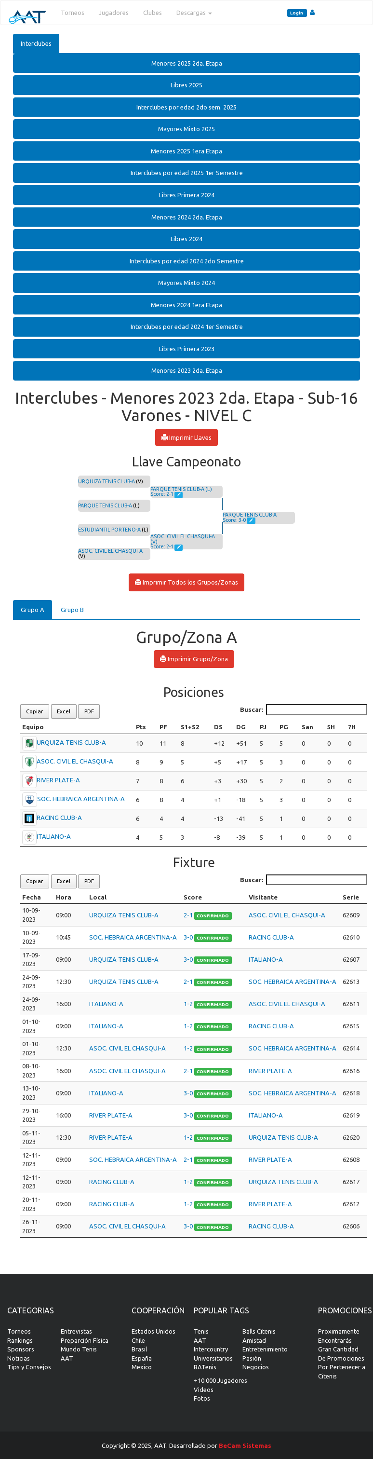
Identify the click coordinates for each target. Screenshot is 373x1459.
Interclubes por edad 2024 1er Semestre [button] (187, 326)
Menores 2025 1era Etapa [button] (186, 151)
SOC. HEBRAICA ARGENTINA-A (81, 798)
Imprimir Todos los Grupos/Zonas (186, 582)
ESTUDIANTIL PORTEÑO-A (109, 529)
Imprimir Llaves (186, 437)
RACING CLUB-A (59, 817)
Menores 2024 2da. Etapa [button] (186, 217)
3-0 (189, 937)
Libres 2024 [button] (186, 238)
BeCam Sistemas (245, 1445)
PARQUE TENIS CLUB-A (105, 505)
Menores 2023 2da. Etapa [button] (186, 370)
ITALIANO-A (54, 836)
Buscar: (304, 709)
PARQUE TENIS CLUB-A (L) (181, 489)
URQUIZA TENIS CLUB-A (106, 481)
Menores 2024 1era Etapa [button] (186, 304)
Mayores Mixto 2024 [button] (186, 282)
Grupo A (32, 609)
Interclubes (36, 43)
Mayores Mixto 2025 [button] (186, 128)
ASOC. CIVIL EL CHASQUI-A (110, 551)
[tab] (186, 63)
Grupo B (72, 609)
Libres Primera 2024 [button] (186, 194)
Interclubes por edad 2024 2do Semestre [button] (187, 261)
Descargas (194, 12)
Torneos (72, 12)
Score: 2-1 (162, 494)
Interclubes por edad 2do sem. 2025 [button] (186, 107)
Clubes (152, 12)
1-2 (189, 1003)
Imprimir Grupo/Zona (194, 658)
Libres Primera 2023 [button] (186, 348)
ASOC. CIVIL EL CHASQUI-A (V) (182, 539)
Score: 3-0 (235, 520)
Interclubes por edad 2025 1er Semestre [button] (187, 172)
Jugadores (114, 12)
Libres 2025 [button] (186, 85)
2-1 (189, 915)
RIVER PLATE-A (58, 780)
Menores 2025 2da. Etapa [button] (186, 63)
